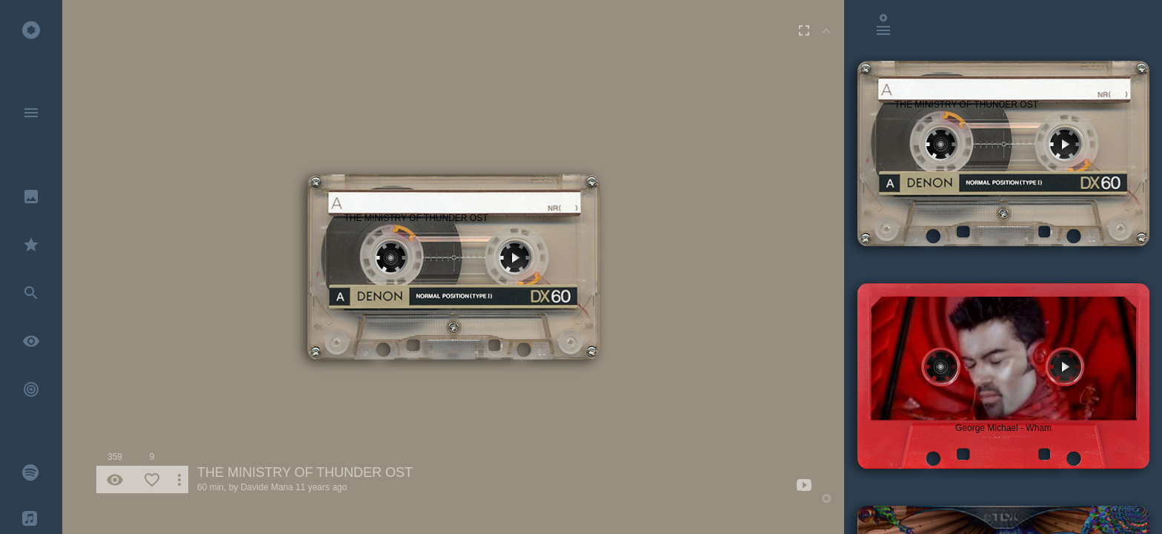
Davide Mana (267, 487)
